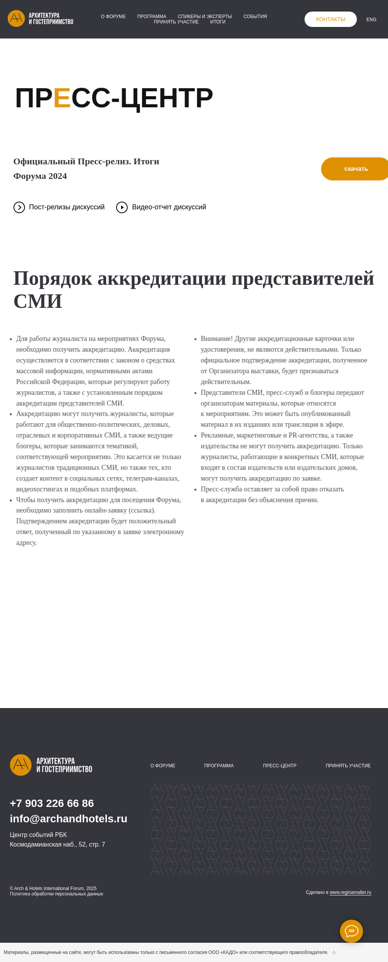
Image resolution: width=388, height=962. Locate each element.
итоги (218, 22)
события (255, 16)
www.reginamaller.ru (350, 892)
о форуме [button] (113, 16)
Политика (20, 894)
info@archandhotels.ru (69, 819)
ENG (371, 19)
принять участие (176, 22)
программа (151, 16)
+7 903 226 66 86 (52, 803)
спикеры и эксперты (205, 16)
